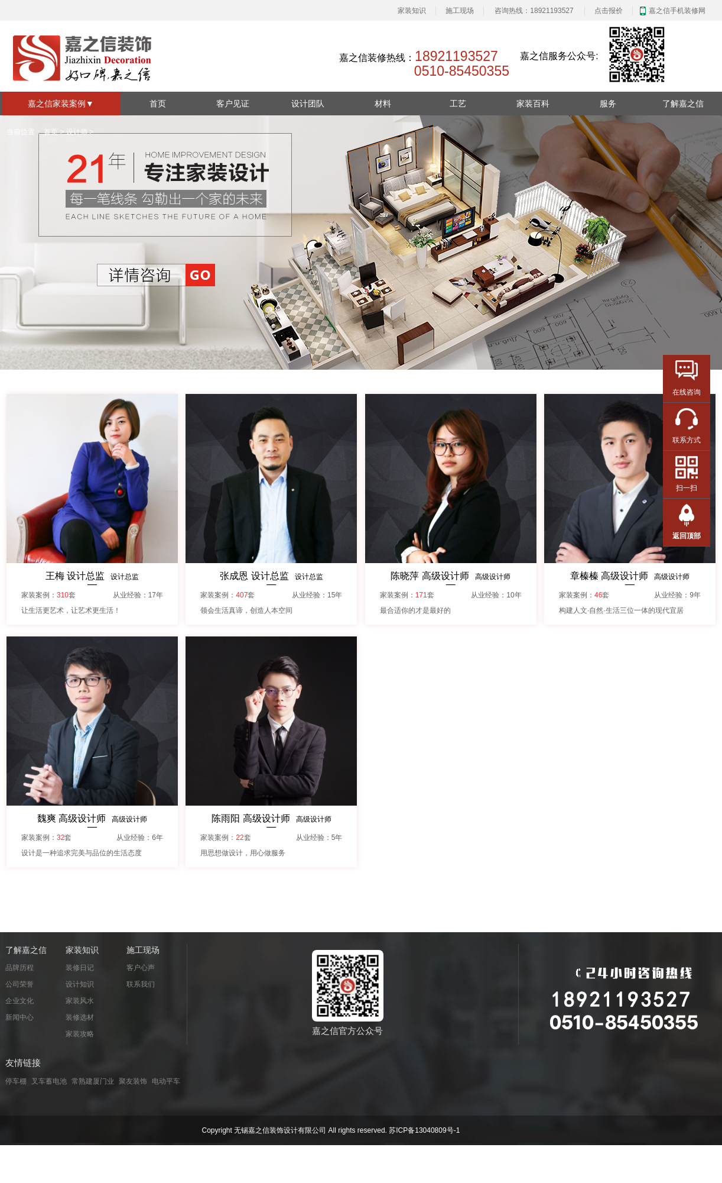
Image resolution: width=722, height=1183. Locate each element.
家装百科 (532, 103)
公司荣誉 (19, 984)
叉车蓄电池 (49, 1081)
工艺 (458, 103)
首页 (157, 103)
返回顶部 (686, 536)
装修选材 (80, 1017)
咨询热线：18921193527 (534, 11)
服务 (608, 103)
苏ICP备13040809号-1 (424, 1130)
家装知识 (412, 11)
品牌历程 (19, 968)
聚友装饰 (133, 1081)
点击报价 (608, 11)
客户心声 (140, 968)
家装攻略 (80, 1034)
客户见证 (232, 103)
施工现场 (459, 11)
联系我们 (140, 984)
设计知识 (80, 984)
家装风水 (80, 1001)
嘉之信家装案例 (61, 103)
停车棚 (16, 1081)
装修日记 (80, 968)
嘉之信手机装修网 (677, 11)
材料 (383, 103)
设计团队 (307, 103)
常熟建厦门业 (92, 1081)
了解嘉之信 (683, 103)
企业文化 (19, 1001)
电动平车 (166, 1081)
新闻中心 (19, 1017)
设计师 (76, 132)
